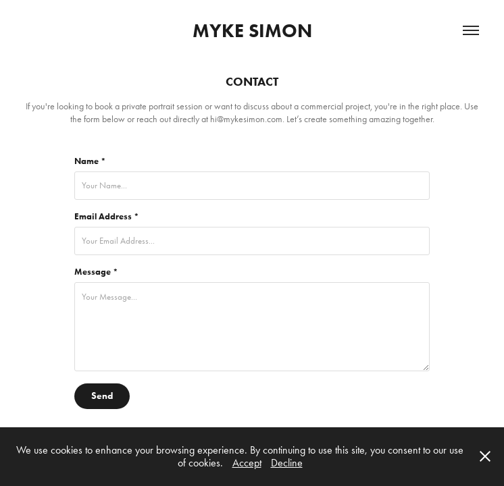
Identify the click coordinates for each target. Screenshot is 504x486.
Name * (90, 161)
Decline (287, 462)
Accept (246, 462)
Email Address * (106, 216)
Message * (96, 272)
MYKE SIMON (252, 30)
